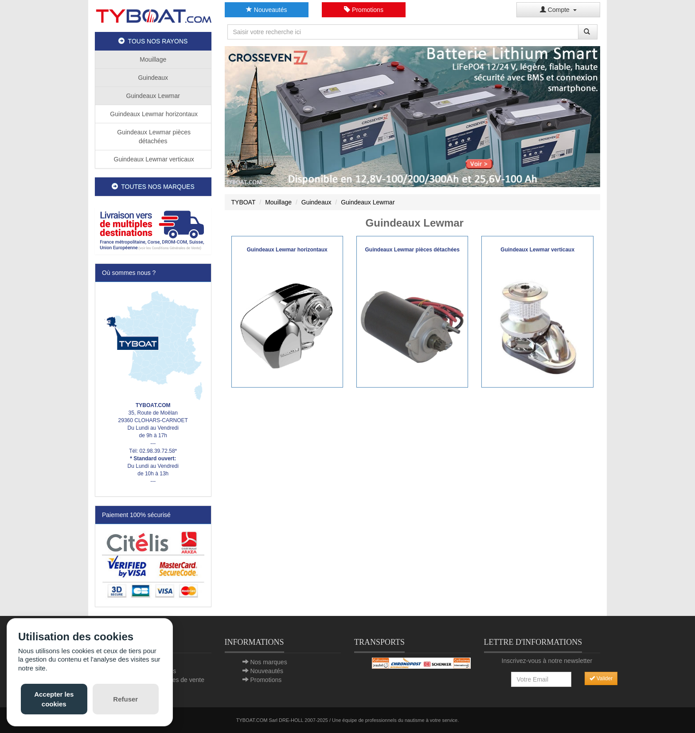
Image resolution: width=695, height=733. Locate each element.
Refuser (125, 699)
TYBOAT (243, 202)
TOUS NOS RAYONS (152, 41)
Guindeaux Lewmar (153, 95)
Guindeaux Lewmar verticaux (153, 159)
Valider (601, 678)
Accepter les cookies (54, 698)
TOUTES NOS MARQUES (153, 186)
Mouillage (153, 59)
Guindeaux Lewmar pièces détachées (153, 137)
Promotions (363, 9)
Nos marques (268, 662)
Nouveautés (266, 9)
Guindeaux (153, 77)
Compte (558, 9)
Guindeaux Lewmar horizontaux (153, 114)
